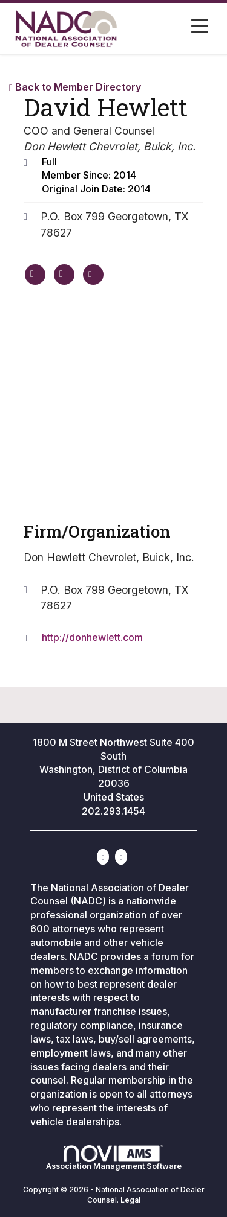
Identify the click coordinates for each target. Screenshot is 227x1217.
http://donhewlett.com (92, 637)
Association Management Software (114, 1158)
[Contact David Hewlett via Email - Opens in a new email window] (93, 274)
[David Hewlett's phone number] (64, 274)
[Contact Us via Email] (121, 857)
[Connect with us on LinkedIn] (103, 857)
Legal (130, 1199)
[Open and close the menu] (170, 26)
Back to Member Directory (75, 87)
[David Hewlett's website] (35, 274)
